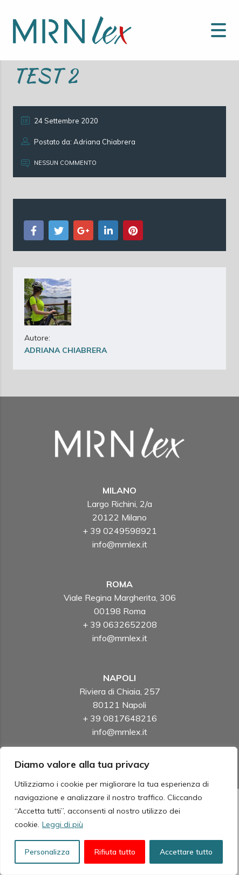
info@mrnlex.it (119, 544)
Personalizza (47, 852)
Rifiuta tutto (114, 852)
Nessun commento (59, 162)
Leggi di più (62, 824)
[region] (118, 811)
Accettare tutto (186, 852)
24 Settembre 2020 (59, 120)
